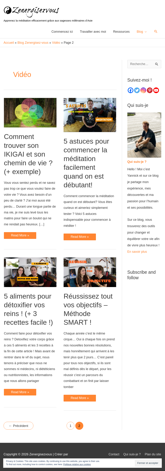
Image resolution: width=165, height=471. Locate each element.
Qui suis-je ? (132, 453)
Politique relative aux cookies (77, 464)
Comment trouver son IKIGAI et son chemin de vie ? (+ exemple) (29, 153)
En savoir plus (137, 251)
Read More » (20, 235)
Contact (113, 453)
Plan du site (153, 453)
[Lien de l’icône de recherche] (156, 32)
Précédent (19, 425)
